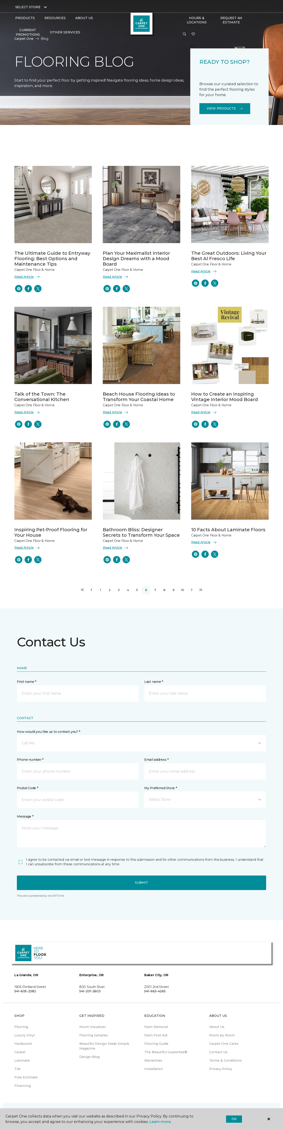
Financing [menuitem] (22, 1086)
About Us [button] (84, 18)
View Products (225, 108)
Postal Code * (27, 788)
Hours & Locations (196, 20)
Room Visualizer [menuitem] (92, 1027)
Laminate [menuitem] (22, 1060)
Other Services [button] (65, 32)
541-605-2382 (25, 991)
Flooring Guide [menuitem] (156, 1044)
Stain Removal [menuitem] (156, 1027)
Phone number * (30, 759)
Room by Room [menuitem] (222, 1035)
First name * (26, 681)
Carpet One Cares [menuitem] (224, 1044)
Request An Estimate (231, 20)
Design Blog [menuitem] (89, 1057)
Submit (141, 883)
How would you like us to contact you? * (48, 731)
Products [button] (25, 18)
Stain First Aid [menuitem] (155, 1035)
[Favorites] (193, 34)
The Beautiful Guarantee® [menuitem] (165, 1052)
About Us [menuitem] (216, 1027)
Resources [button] (55, 18)
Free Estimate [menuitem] (26, 1077)
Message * (25, 816)
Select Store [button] (28, 7)
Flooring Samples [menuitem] (93, 1035)
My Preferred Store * (160, 788)
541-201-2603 (90, 991)
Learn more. (160, 1122)
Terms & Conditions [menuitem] (225, 1060)
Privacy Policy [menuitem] (220, 1069)
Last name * (153, 681)
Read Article (27, 276)
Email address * (156, 759)
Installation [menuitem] (153, 1069)
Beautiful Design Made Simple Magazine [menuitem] (104, 1046)
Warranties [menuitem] (153, 1060)
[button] (184, 34)
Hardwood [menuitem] (22, 1044)
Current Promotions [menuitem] (28, 32)
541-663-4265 (155, 991)
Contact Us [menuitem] (218, 1052)
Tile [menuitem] (17, 1069)
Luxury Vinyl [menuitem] (24, 1035)
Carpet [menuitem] (20, 1052)
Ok (234, 1119)
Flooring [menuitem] (21, 1027)
